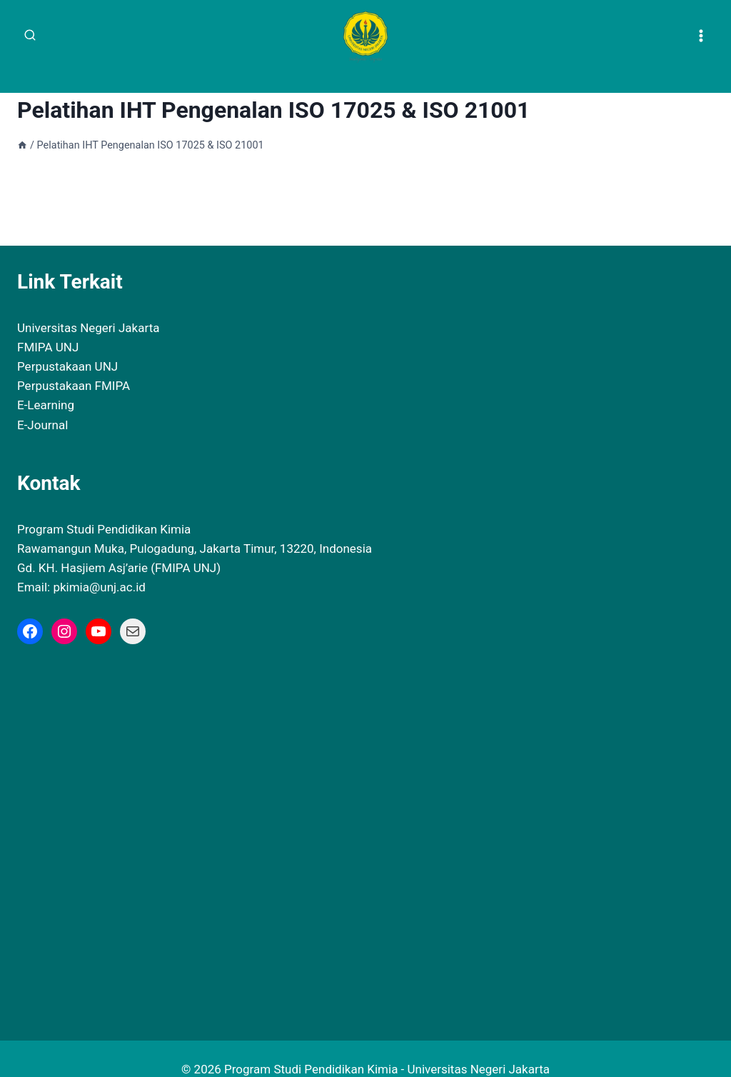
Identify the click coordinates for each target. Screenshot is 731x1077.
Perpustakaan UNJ (67, 345)
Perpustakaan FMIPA (73, 364)
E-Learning (45, 384)
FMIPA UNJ (48, 326)
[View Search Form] (30, 36)
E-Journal (42, 403)
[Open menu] (700, 35)
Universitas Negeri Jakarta (88, 306)
